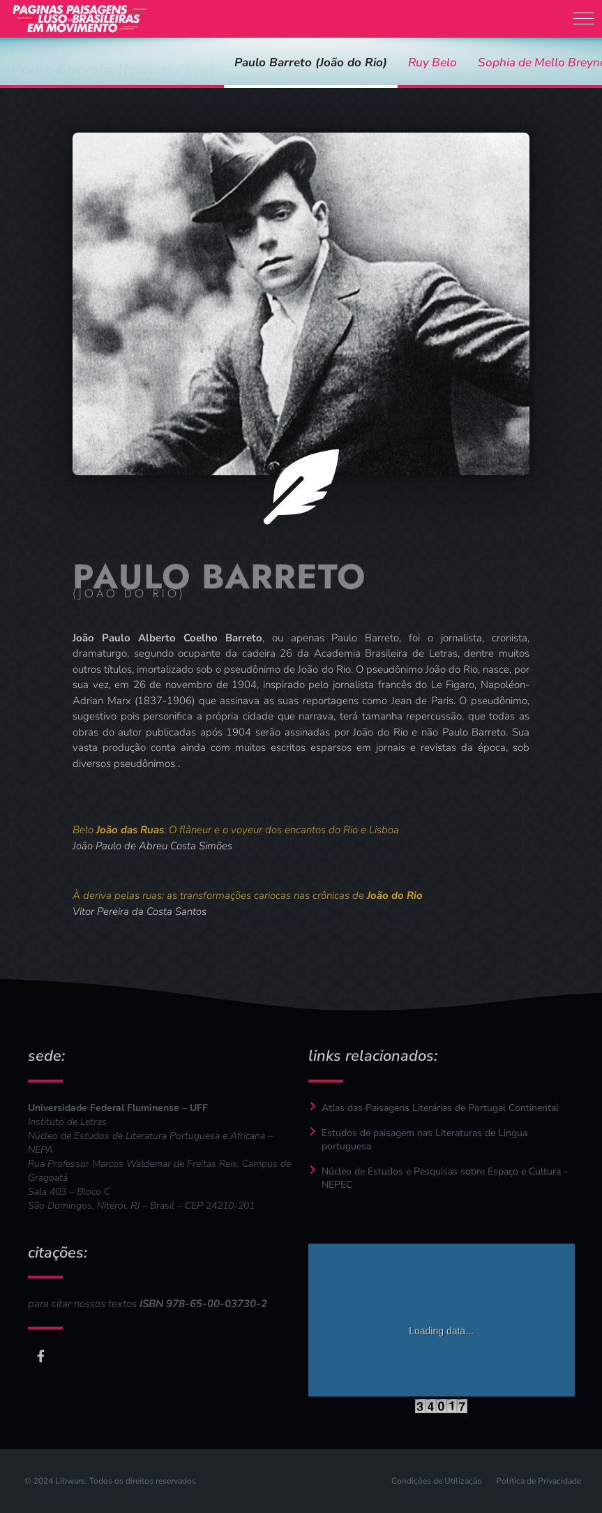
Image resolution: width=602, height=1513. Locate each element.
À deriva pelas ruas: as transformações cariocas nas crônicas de (248, 895)
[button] (583, 18)
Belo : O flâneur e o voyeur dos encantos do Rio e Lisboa (236, 830)
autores (52, 51)
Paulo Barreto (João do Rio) (310, 62)
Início (20, 51)
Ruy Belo (432, 62)
